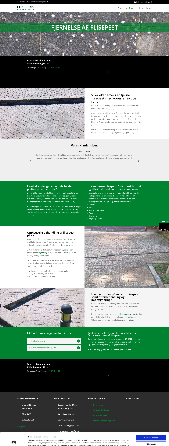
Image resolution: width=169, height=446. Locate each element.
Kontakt (149, 8)
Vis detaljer (112, 442)
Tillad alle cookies (151, 424)
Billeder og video (100, 415)
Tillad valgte (151, 431)
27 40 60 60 (21, 2)
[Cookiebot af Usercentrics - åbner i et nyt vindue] (14, 441)
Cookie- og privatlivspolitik (143, 2)
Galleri (141, 8)
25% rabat (164, 230)
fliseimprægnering (127, 314)
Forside (120, 8)
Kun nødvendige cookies (151, 437)
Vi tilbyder (130, 8)
